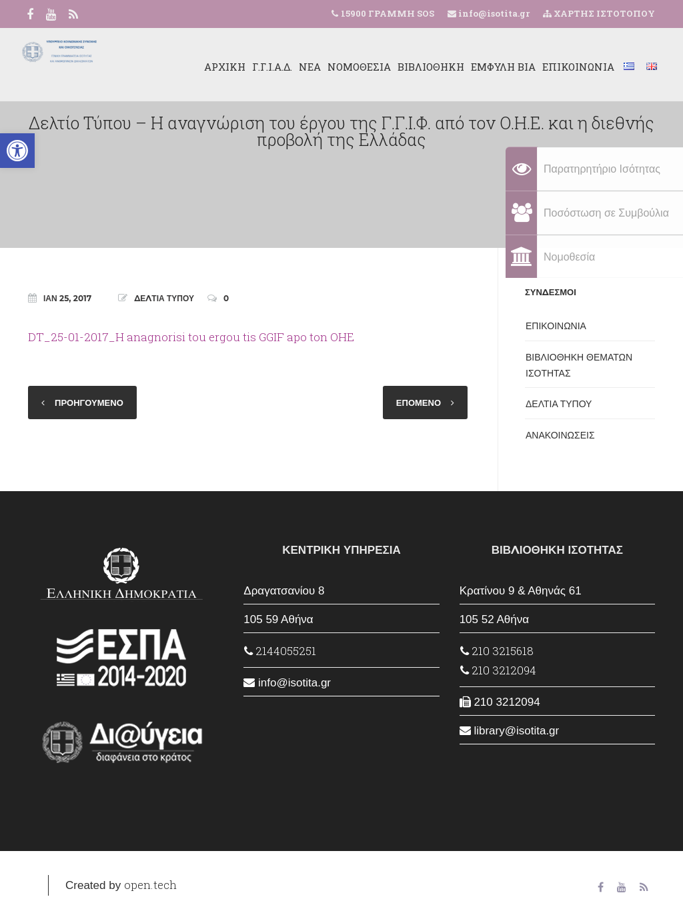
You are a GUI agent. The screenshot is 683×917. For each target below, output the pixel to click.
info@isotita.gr (493, 13)
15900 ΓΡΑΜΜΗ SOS (387, 13)
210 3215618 (497, 650)
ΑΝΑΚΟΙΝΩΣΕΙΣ (560, 435)
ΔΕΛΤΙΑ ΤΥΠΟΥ (164, 298)
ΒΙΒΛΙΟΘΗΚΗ (419, 66)
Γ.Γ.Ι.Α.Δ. (261, 66)
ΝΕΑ (298, 66)
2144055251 (280, 650)
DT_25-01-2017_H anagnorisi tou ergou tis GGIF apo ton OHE (191, 337)
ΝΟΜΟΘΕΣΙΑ (348, 66)
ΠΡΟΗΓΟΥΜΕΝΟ (89, 402)
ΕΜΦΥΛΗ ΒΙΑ (492, 66)
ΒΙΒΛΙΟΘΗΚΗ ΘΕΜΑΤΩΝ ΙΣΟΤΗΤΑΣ (579, 365)
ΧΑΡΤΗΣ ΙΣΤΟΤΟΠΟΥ (599, 13)
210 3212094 (498, 670)
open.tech (150, 884)
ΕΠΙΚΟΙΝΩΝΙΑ (567, 66)
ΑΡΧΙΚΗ (213, 66)
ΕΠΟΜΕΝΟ (418, 402)
